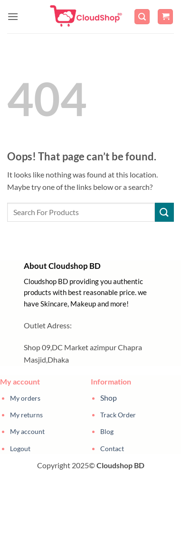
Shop (108, 397)
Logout (20, 448)
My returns (26, 415)
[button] (13, 16)
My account (27, 431)
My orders (25, 398)
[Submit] (164, 212)
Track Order (118, 415)
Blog (107, 431)
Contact (112, 448)
